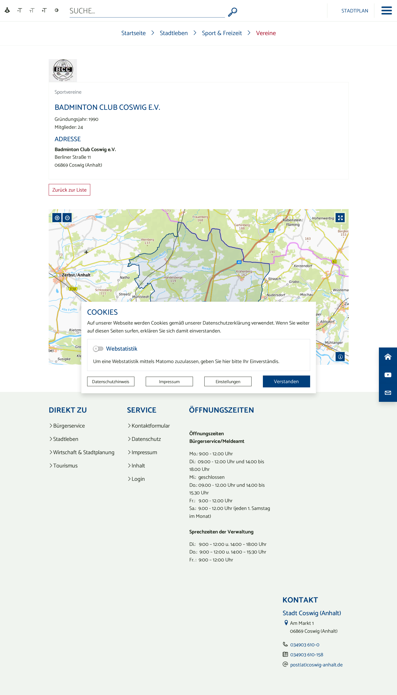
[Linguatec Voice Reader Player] (7, 10)
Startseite (133, 32)
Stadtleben (174, 32)
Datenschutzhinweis (110, 381)
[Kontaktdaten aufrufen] (388, 393)
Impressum (169, 381)
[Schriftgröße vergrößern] (44, 10)
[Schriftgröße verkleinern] (19, 10)
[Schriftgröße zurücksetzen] (32, 10)
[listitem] (82, 425)
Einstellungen (228, 381)
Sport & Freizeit (222, 32)
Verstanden (286, 381)
